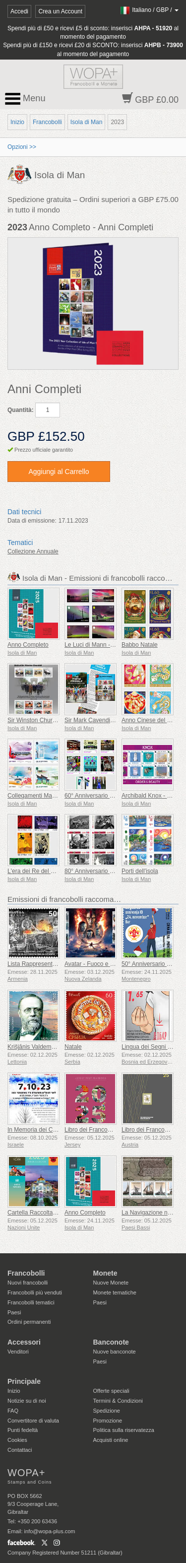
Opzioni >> (21, 146)
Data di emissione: (32, 520)
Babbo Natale (140, 644)
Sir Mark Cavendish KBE (97, 720)
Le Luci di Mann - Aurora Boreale (107, 644)
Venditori (18, 1352)
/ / (149, 9)
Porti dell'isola (140, 871)
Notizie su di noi (26, 1401)
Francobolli (47, 122)
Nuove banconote (114, 1352)
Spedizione (106, 1411)
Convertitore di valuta (33, 1421)
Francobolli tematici (31, 1302)
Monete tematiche (114, 1292)
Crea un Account (60, 11)
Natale (73, 1046)
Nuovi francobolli (27, 1283)
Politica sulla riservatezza (124, 1430)
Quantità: (20, 410)
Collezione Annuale (33, 551)
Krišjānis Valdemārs (33, 1046)
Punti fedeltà (22, 1430)
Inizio (17, 122)
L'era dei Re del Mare (35, 871)
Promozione (108, 1421)
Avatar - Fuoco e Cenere (96, 963)
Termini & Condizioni (118, 1401)
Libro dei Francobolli (91, 1129)
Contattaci (19, 1450)
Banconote (111, 1342)
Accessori (24, 1342)
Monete (105, 1273)
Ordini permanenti (29, 1322)
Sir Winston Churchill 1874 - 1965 (51, 720)
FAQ (12, 1411)
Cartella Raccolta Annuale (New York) (57, 1212)
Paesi (14, 1312)
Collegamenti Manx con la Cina (48, 795)
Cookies (17, 1440)
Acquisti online (110, 1440)
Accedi (19, 11)
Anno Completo (28, 644)
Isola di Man (86, 122)
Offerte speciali (111, 1391)
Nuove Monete (111, 1283)
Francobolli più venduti (34, 1292)
